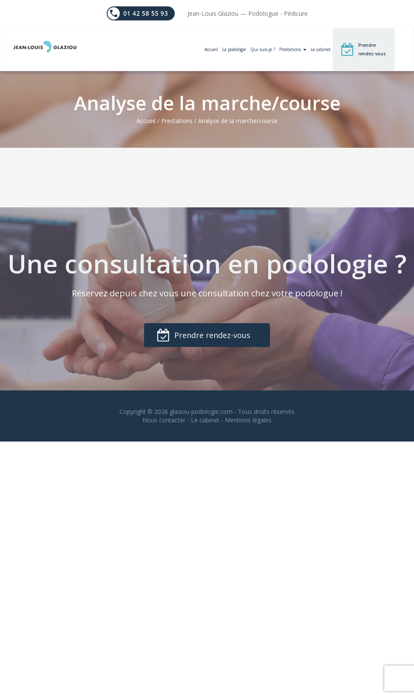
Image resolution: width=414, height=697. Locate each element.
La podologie (234, 49)
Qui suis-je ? (262, 49)
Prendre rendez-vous (372, 49)
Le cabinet (321, 49)
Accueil (211, 49)
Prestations (292, 49)
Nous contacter (163, 420)
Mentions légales (248, 420)
